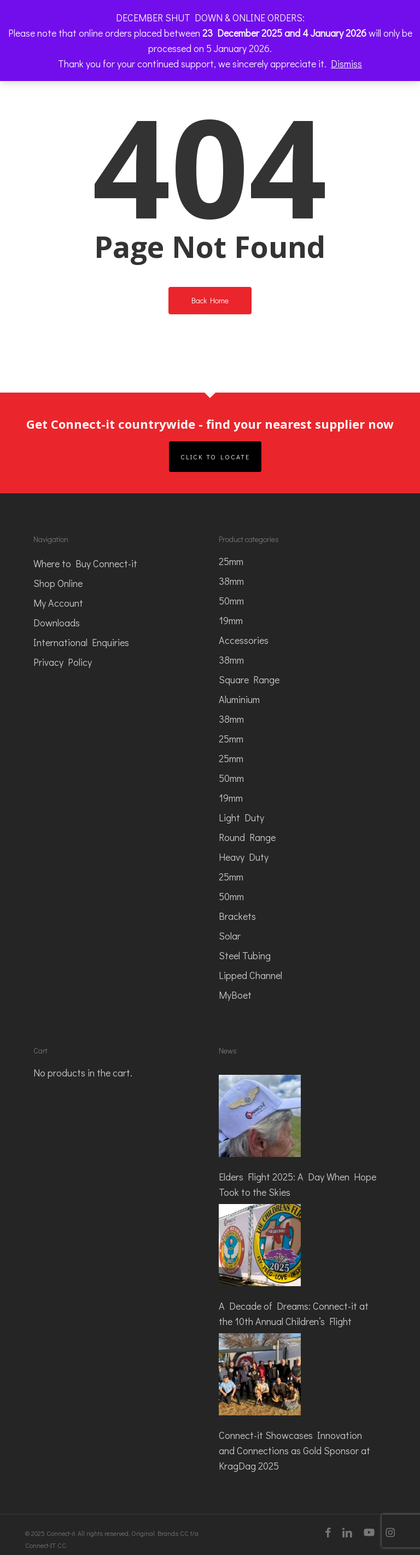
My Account (58, 602)
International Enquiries (81, 642)
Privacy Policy (62, 662)
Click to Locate (215, 456)
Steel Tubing (245, 955)
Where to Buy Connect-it (85, 563)
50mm (231, 600)
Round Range (247, 837)
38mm (231, 581)
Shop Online (58, 583)
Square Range (249, 679)
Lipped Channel (250, 975)
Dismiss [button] (346, 63)
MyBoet (235, 994)
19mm (231, 620)
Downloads (56, 622)
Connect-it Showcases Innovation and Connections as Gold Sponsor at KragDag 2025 (294, 1450)
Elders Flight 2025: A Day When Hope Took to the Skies (297, 1184)
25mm (231, 561)
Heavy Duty (244, 856)
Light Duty (241, 817)
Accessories (244, 640)
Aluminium (239, 699)
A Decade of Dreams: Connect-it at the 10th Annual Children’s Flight (294, 1313)
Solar (230, 935)
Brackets (237, 916)
